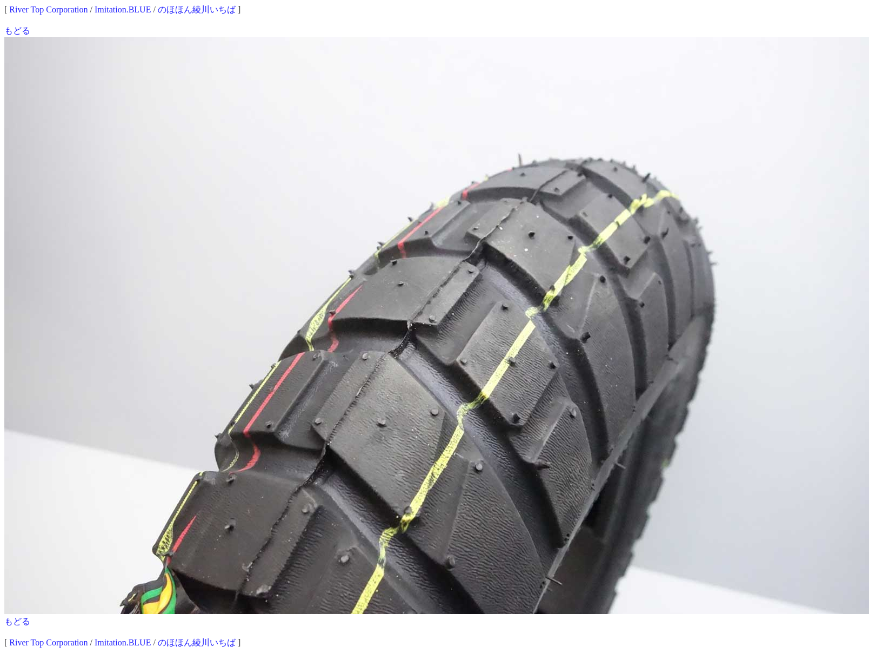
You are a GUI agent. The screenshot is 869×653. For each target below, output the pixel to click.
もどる (17, 30)
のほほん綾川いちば (197, 9)
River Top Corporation (48, 9)
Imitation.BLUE (123, 9)
